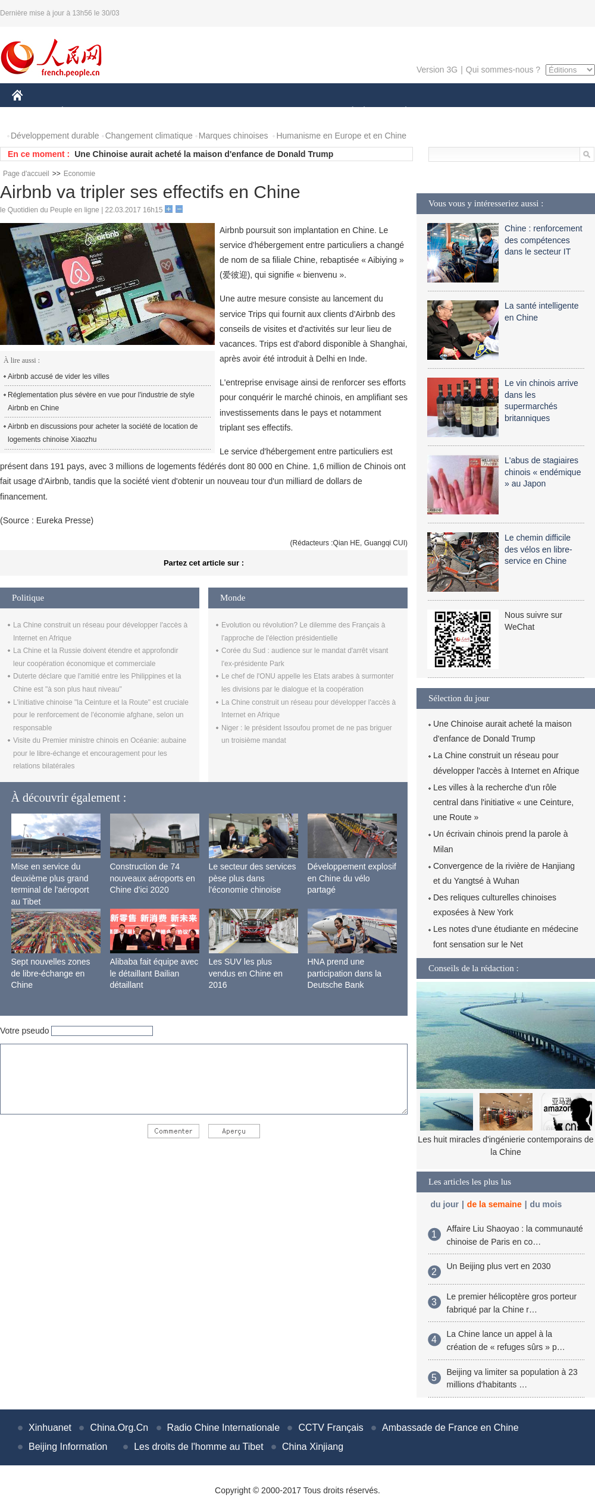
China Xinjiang (312, 1447)
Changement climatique (149, 135)
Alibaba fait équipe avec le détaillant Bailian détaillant (154, 973)
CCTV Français (330, 1428)
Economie (79, 173)
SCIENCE (241, 112)
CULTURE (294, 112)
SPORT (447, 112)
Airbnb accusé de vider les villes (58, 376)
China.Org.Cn (119, 1428)
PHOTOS (552, 112)
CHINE (32, 112)
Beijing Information (68, 1447)
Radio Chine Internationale (223, 1428)
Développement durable (55, 135)
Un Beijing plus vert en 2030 (499, 1266)
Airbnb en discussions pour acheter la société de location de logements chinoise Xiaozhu (103, 433)
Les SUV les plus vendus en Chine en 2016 (246, 973)
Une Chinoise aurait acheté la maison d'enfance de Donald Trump (203, 154)
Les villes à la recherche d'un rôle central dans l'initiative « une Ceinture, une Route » (503, 802)
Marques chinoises (233, 135)
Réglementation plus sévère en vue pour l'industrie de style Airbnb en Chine (101, 401)
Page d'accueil (26, 173)
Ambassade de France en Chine (450, 1428)
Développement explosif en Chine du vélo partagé (352, 878)
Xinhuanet (50, 1428)
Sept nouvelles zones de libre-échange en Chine (50, 973)
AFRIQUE (188, 112)
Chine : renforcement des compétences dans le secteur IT (544, 240)
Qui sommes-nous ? (503, 69)
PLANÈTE (399, 112)
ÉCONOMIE (84, 112)
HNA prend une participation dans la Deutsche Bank (345, 973)
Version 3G (437, 69)
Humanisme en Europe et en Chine (341, 135)
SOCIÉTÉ (347, 112)
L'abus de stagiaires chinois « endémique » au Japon (543, 472)
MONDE (138, 112)
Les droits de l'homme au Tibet (198, 1447)
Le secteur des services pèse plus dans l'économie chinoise (252, 878)
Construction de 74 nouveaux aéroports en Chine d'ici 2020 (152, 878)
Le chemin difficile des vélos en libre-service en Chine (538, 549)
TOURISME (498, 112)
